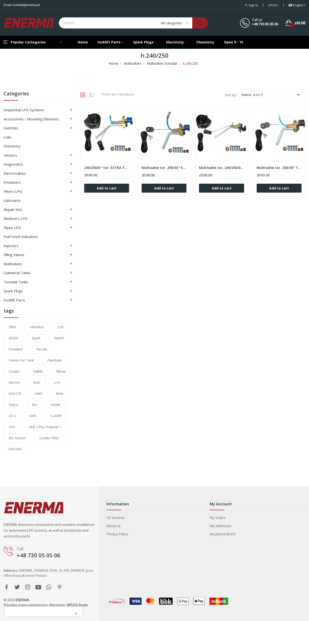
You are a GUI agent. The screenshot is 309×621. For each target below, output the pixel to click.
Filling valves (14, 254)
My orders (218, 517)
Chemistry (12, 146)
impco (14, 404)
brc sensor (17, 438)
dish (36, 382)
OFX (12, 427)
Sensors (10, 155)
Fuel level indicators (21, 236)
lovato (14, 371)
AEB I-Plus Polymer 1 (45, 427)
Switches (11, 128)
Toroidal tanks (16, 281)
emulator (16, 349)
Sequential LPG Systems (24, 109)
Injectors (11, 245)
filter (12, 327)
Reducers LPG (15, 218)
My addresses (220, 525)
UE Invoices (116, 517)
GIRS (33, 415)
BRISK (13, 338)
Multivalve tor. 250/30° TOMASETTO (279, 167)
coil (60, 327)
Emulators (12, 182)
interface (37, 327)
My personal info (223, 534)
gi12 (12, 415)
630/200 (15, 449)
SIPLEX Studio (77, 605)
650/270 (15, 393)
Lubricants (12, 200)
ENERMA (22, 600)
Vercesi (14, 382)
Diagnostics (13, 164)
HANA (55, 404)
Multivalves (13, 263)
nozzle (41, 349)
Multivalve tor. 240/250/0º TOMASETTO (221, 167)
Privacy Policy (117, 534)
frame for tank (21, 360)
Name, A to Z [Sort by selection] (272, 95)
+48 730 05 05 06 (265, 24)
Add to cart (107, 188)
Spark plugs (13, 290)
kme (59, 393)
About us (114, 525)
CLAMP (56, 415)
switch (59, 338)
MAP (38, 393)
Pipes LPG (12, 227)
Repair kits (13, 209)
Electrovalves (15, 173)
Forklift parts (14, 300)
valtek (38, 371)
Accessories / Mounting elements (31, 119)
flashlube (54, 360)
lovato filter (49, 438)
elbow (61, 371)
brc (34, 404)
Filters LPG (13, 191)
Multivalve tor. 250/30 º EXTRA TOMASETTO (164, 167)
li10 (57, 382)
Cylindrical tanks (17, 272)
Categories (16, 94)
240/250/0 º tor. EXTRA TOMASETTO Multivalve (106, 167)
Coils (7, 137)
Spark (36, 338)
